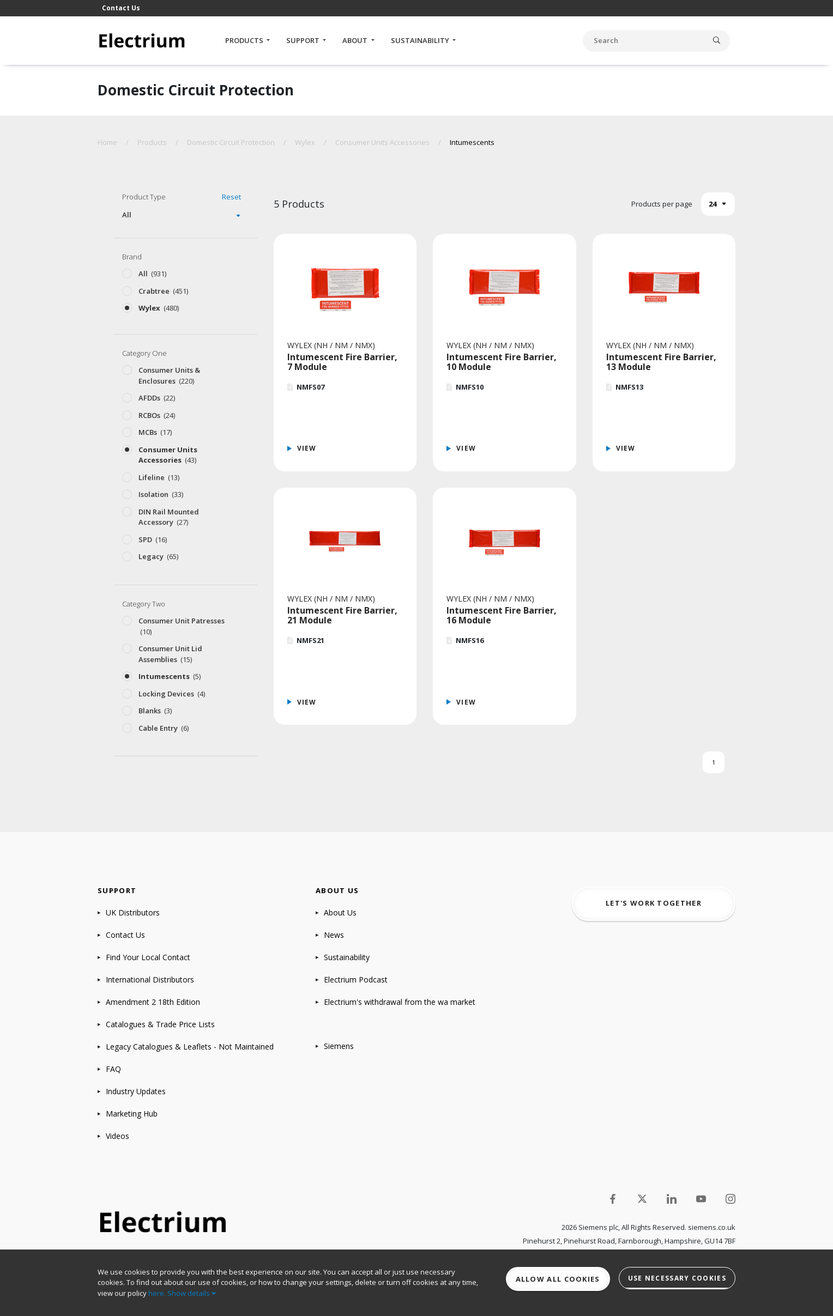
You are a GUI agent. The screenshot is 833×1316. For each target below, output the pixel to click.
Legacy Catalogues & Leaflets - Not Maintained (190, 1046)
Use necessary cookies (677, 1278)
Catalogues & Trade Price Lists (160, 1024)
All (126, 215)
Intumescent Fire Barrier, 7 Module (342, 362)
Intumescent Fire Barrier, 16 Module (501, 615)
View (307, 448)
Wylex (305, 142)
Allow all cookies (558, 1279)
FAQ (113, 1069)
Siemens (339, 1046)
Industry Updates (136, 1091)
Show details (191, 1293)
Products (245, 40)
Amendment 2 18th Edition (153, 1002)
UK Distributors (133, 912)
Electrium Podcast (356, 979)
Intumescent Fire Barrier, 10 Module (501, 362)
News (334, 935)
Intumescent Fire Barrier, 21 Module (342, 615)
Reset (231, 197)
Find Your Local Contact (148, 957)
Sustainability (421, 40)
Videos (117, 1136)
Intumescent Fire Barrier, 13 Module (661, 362)
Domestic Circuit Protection (231, 142)
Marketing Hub (132, 1113)
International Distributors (150, 979)
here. (157, 1293)
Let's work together (654, 903)
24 (712, 204)
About (355, 40)
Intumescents (472, 142)
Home (107, 142)
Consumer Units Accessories (382, 142)
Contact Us (121, 8)
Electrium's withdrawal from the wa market (399, 1002)
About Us (340, 912)
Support (303, 40)
